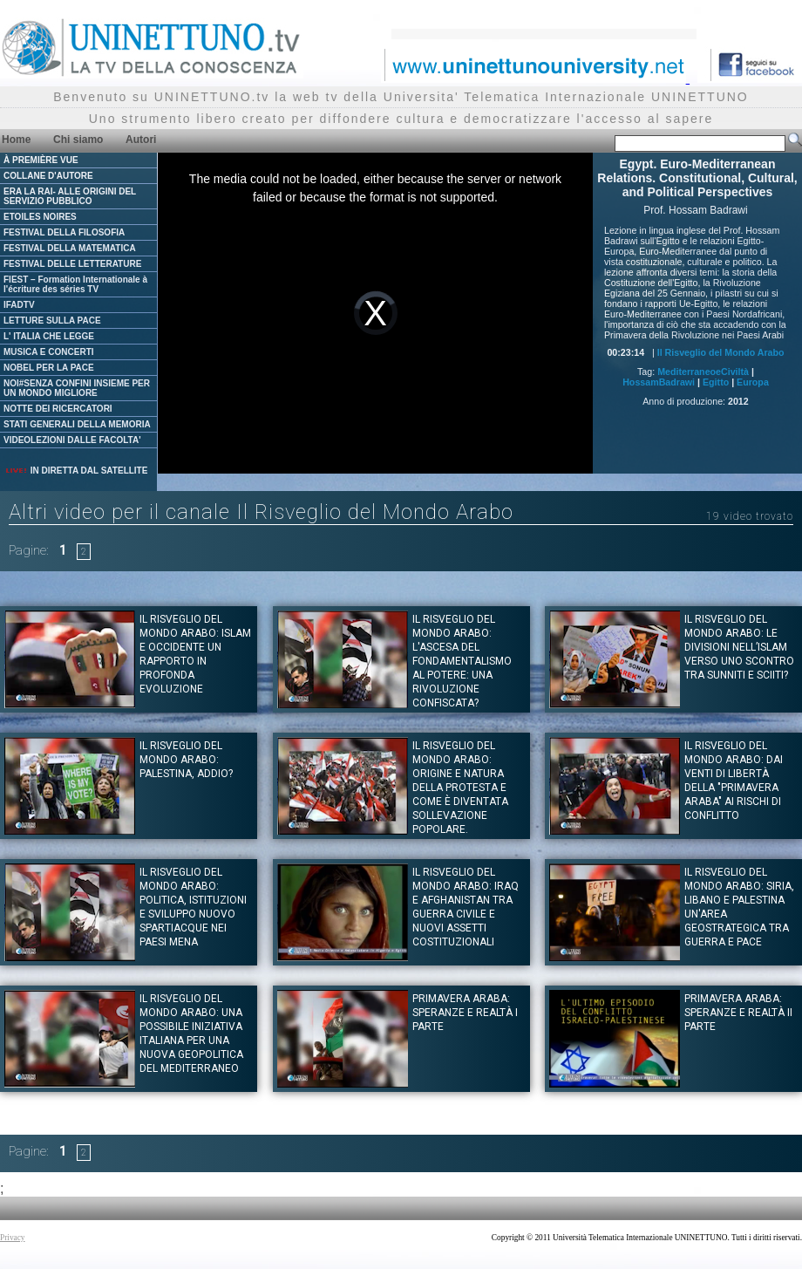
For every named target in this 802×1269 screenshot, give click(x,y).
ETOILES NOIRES (40, 217)
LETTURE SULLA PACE (52, 320)
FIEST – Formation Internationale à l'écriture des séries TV (75, 284)
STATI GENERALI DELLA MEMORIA (77, 424)
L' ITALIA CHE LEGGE (48, 336)
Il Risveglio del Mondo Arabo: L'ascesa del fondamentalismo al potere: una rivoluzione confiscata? (462, 661)
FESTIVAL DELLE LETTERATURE (72, 264)
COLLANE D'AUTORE (48, 176)
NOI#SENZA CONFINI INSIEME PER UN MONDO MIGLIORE (76, 388)
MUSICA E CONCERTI (48, 352)
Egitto (716, 382)
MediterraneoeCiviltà (703, 371)
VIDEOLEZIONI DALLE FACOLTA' (72, 440)
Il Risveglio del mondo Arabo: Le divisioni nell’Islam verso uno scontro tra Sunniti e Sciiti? (739, 647)
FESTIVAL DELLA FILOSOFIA (64, 232)
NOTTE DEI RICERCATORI (57, 408)
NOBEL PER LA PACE (48, 367)
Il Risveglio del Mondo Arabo (721, 352)
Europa (753, 382)
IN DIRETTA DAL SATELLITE (75, 470)
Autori (141, 139)
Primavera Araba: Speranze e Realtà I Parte (465, 1013)
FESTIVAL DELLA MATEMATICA (69, 248)
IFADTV (19, 305)
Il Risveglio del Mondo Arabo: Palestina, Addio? (186, 760)
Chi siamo (78, 139)
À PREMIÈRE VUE (40, 160)
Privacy (12, 1237)
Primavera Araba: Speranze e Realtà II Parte (738, 1013)
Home (16, 139)
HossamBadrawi (658, 382)
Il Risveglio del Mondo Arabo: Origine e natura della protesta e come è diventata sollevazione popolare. (460, 788)
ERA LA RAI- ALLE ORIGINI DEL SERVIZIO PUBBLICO (69, 196)
